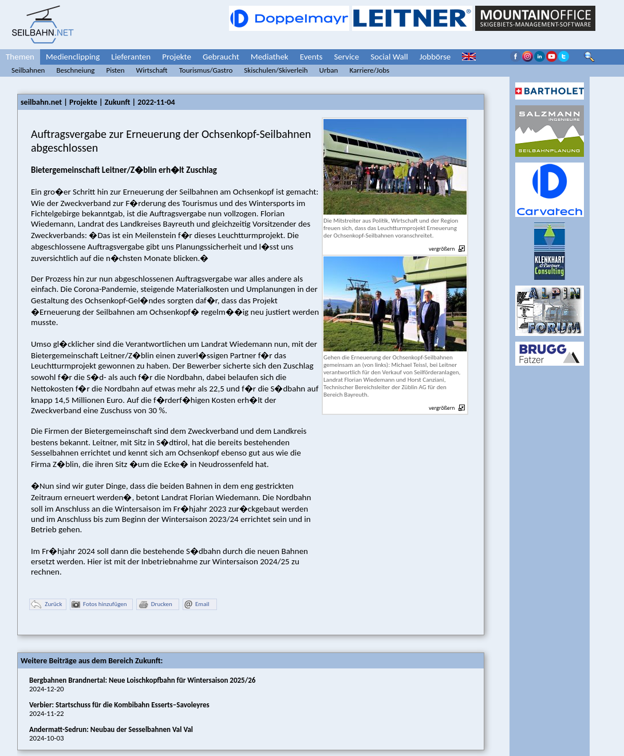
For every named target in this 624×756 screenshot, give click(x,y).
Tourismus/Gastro (206, 70)
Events (311, 57)
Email (196, 604)
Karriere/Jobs (369, 70)
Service (346, 57)
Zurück (46, 604)
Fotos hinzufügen (99, 604)
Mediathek (270, 57)
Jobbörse (435, 57)
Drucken (155, 604)
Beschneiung (75, 70)
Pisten (115, 70)
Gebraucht (221, 57)
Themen (20, 57)
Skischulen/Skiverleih (275, 70)
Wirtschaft (152, 70)
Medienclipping (73, 57)
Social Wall (389, 57)
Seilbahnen (28, 70)
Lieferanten (131, 57)
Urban (328, 70)
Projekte (176, 57)
